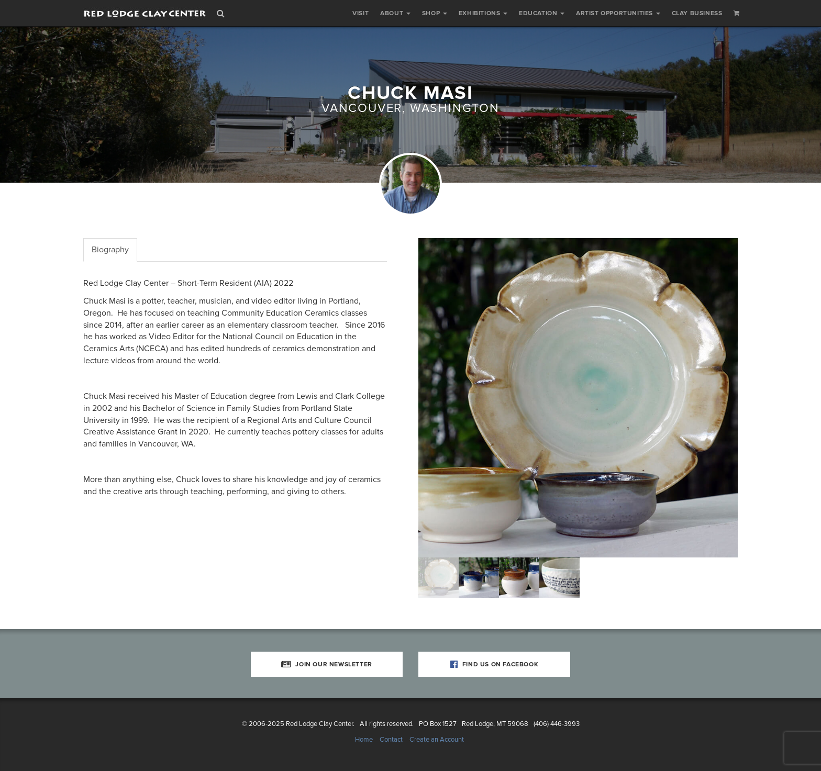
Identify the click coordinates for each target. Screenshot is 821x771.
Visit (360, 13)
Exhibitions (483, 13)
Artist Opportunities (618, 13)
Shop (434, 13)
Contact (391, 739)
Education (541, 13)
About (395, 13)
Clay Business (697, 13)
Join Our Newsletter (326, 664)
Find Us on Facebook (494, 664)
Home (364, 739)
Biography (110, 249)
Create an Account (436, 739)
